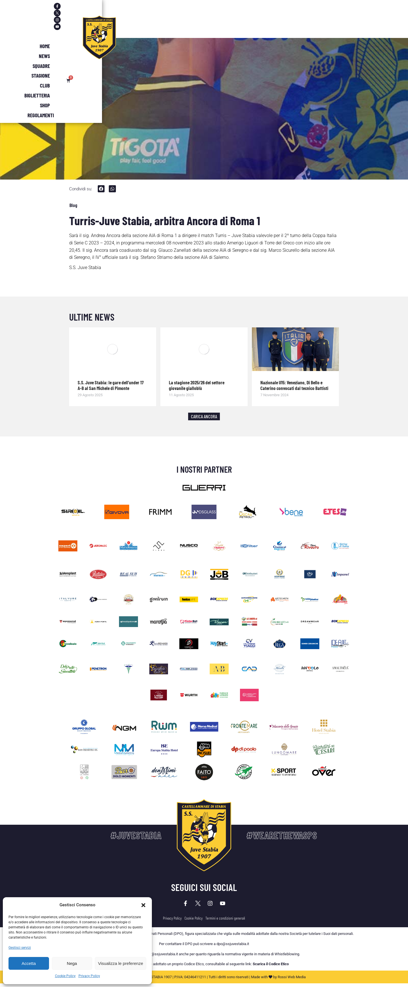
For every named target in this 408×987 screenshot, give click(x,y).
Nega (72, 963)
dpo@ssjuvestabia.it (232, 947)
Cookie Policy (65, 976)
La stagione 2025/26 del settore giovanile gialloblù (196, 386)
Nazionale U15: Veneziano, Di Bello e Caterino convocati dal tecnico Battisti (294, 386)
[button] (143, 905)
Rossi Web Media (292, 981)
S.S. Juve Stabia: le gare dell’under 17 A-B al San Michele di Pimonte (111, 386)
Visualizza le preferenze (120, 963)
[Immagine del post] (112, 350)
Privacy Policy (89, 976)
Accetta (29, 963)
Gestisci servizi (19, 948)
